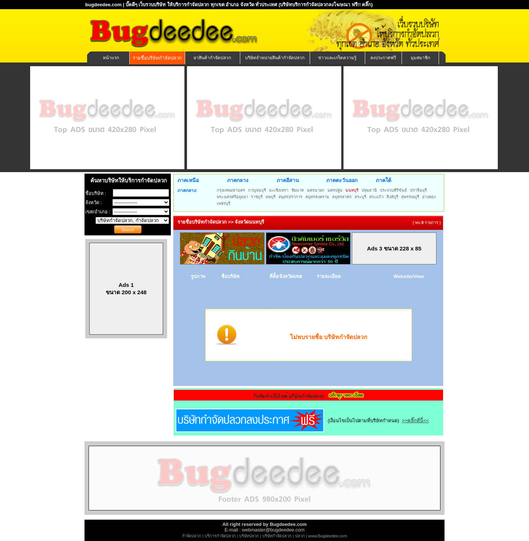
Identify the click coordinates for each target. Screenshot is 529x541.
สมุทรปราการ (290, 197)
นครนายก (315, 190)
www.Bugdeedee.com (327, 536)
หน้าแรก (111, 57)
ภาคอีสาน (288, 180)
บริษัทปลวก (249, 536)
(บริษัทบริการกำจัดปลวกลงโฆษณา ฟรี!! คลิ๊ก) (325, 4)
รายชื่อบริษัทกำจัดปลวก (157, 58)
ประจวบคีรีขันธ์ (393, 190)
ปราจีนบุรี (418, 190)
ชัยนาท (297, 190)
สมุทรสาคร (342, 197)
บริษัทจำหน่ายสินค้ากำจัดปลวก (275, 57)
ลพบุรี (271, 197)
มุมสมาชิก (420, 57)
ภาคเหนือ (188, 180)
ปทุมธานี (369, 190)
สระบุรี (360, 197)
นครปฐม (334, 190)
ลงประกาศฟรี (383, 57)
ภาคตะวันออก (341, 180)
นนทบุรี (352, 190)
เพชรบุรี (223, 203)
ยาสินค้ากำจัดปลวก (212, 57)
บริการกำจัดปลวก (220, 536)
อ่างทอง (429, 197)
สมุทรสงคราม (317, 197)
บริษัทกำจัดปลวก (277, 536)
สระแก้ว (376, 197)
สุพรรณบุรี (410, 197)
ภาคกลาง (237, 180)
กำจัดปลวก (191, 536)
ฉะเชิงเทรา (278, 190)
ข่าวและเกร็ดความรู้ (337, 57)
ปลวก (300, 536)
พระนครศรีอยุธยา (232, 197)
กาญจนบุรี (257, 190)
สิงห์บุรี (392, 197)
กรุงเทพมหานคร (231, 190)
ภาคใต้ (383, 180)
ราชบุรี (257, 197)
